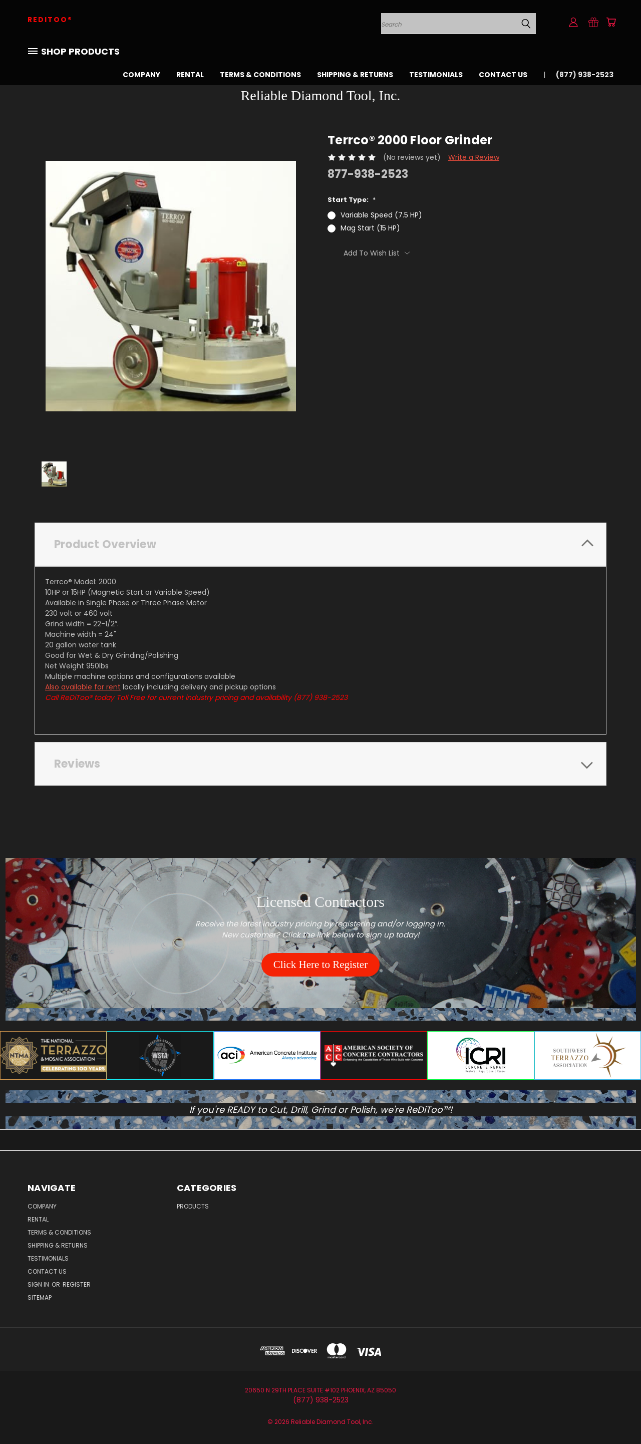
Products (193, 1206)
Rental (190, 75)
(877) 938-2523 (584, 75)
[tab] (320, 544)
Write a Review (473, 157)
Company (141, 75)
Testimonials (436, 75)
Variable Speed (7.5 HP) (381, 215)
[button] (320, 965)
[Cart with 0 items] (611, 22)
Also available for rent (83, 687)
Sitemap (40, 1297)
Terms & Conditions (260, 75)
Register (77, 1284)
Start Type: (352, 199)
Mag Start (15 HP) (370, 228)
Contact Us (503, 75)
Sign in (39, 1284)
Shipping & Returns (355, 75)
